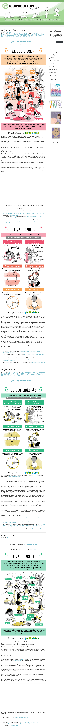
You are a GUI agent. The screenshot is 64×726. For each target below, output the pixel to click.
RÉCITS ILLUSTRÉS (20, 23)
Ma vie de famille (52, 69)
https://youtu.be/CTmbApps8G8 (21, 206)
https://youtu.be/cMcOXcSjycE (30, 208)
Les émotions (51, 64)
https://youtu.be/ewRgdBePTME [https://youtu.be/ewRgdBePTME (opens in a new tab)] (38, 362)
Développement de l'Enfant (29, 373)
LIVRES (27, 23)
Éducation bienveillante (17, 35)
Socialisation (40, 540)
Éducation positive (42, 539)
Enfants (33, 35)
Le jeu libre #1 (8, 535)
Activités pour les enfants (53, 52)
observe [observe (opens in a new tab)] (23, 148)
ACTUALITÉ (13, 23)
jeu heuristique (40, 35)
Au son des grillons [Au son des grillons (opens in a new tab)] (27, 354)
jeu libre (7, 36)
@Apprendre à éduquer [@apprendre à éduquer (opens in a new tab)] (14, 215)
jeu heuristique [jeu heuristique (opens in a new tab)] (18, 150)
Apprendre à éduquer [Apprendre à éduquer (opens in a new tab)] (25, 351)
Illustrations (51, 58)
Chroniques (10, 33)
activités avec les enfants (35, 33)
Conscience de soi (10, 539)
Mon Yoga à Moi (52, 72)
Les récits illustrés (15, 33)
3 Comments (30, 36)
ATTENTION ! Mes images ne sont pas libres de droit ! (23, 41)
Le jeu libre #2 (8, 369)
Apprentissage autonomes (18, 34)
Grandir (36, 35)
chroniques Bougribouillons (27, 34)
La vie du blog (51, 63)
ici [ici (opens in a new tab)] (40, 39)
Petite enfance (25, 36)
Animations (51, 54)
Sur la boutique (51, 75)
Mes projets (51, 71)
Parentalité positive (19, 36)
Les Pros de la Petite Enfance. (30, 378)
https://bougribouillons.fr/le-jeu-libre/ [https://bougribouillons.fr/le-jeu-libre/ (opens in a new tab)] (16, 476)
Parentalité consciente (12, 36)
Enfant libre (30, 35)
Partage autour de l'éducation (23, 33)
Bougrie (3, 33)
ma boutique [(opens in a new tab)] (34, 44)
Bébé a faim (51, 55)
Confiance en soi (35, 34)
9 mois (50, 49)
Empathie (2, 540)
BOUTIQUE (32, 23)
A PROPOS (45, 23)
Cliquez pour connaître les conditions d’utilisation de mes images (23, 42)
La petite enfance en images (54, 61)
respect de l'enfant (35, 540)
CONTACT (50, 23)
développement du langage (8, 35)
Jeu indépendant (33, 374)
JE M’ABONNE (38, 23)
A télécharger (51, 51)
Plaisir (31, 540)
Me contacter (56, 142)
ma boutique (33, 383)
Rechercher (51, 40)
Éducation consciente (24, 35)
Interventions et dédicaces (54, 60)
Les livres (50, 66)
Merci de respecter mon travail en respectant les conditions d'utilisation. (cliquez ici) (55, 35)
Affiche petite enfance (10, 34)
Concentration (41, 538)
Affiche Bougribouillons (33, 372)
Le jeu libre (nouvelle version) (15, 30)
